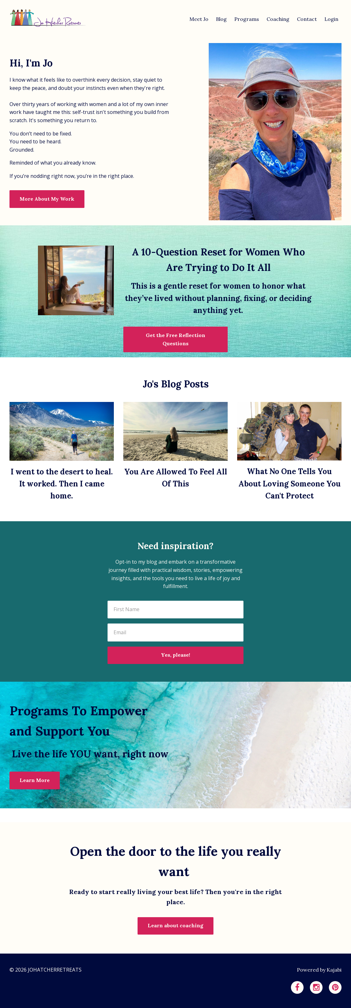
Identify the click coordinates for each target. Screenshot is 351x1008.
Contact (307, 19)
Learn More (35, 780)
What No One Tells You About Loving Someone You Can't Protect (289, 483)
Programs (246, 19)
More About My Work (47, 199)
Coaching (278, 19)
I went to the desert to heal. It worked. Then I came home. (62, 484)
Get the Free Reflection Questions (175, 339)
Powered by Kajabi (319, 970)
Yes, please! (175, 655)
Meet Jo (198, 19)
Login (331, 19)
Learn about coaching (175, 925)
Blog (221, 19)
